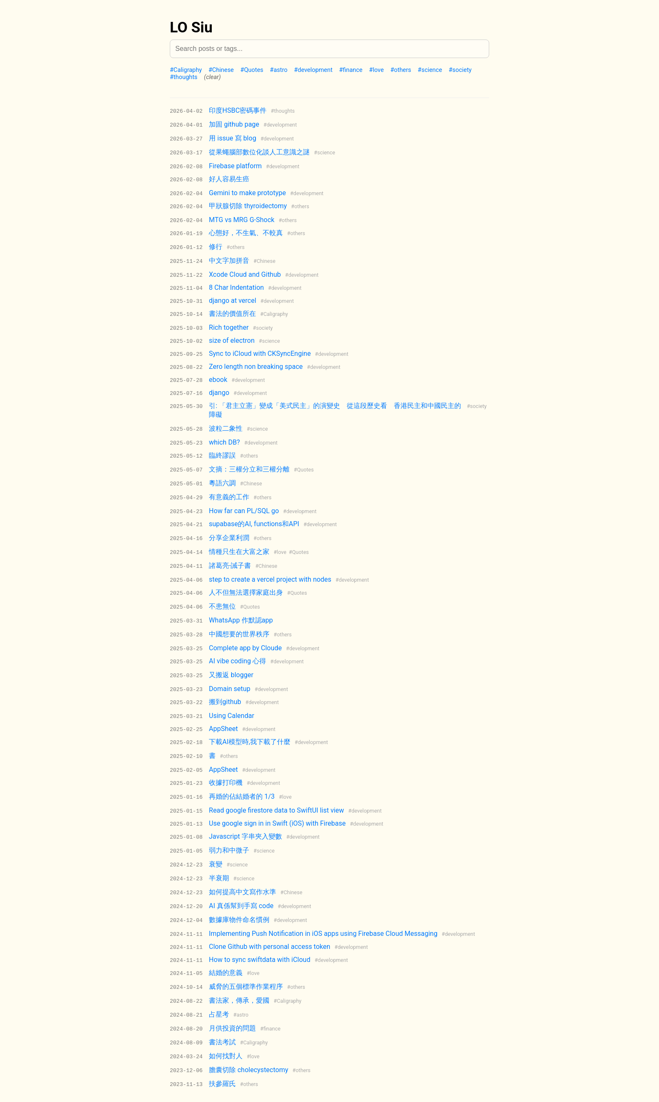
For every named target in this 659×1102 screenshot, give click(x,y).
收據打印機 (226, 783)
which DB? (224, 442)
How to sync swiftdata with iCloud (259, 960)
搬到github (225, 702)
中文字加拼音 (229, 261)
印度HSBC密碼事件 (237, 110)
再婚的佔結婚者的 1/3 (242, 796)
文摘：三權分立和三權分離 (249, 469)
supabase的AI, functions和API (254, 524)
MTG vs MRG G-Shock (241, 220)
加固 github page (234, 124)
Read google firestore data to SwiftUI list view (276, 810)
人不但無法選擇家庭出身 (246, 592)
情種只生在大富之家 (239, 552)
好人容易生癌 (229, 179)
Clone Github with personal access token (269, 947)
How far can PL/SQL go (244, 511)
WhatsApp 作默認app (241, 620)
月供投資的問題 (232, 1028)
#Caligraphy (186, 70)
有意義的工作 (229, 497)
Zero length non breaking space (256, 367)
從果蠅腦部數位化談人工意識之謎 (259, 152)
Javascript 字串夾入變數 (245, 836)
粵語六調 (222, 483)
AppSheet (223, 729)
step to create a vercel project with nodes (270, 579)
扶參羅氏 (222, 1084)
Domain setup (229, 689)
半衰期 (219, 878)
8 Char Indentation (236, 287)
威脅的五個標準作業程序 (246, 987)
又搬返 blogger (231, 675)
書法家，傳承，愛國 (239, 1000)
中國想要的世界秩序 (239, 634)
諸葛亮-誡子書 (230, 566)
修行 (215, 247)
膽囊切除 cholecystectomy (248, 1070)
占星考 (219, 1014)
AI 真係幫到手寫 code (241, 906)
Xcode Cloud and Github (245, 274)
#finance (351, 70)
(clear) (212, 77)
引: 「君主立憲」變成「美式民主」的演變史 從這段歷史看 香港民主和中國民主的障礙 (335, 410)
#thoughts (184, 77)
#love (376, 70)
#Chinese (221, 70)
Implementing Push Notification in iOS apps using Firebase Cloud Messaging (323, 934)
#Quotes (252, 70)
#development (313, 70)
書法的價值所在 (232, 314)
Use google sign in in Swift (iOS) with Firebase (277, 823)
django (219, 393)
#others (400, 70)
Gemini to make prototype (247, 193)
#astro (278, 70)
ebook (218, 380)
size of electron (232, 340)
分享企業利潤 (229, 538)
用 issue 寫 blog (232, 138)
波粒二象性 (226, 428)
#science (430, 70)
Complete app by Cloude (245, 648)
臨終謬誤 (222, 455)
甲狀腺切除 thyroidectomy (248, 206)
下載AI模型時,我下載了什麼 (249, 742)
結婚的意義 (226, 973)
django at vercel (232, 301)
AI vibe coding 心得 (237, 661)
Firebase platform (235, 166)
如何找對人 (226, 1056)
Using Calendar (231, 716)
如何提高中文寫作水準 (242, 892)
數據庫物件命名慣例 (239, 920)
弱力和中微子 (229, 850)
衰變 (215, 864)
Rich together (229, 327)
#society (460, 70)
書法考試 (222, 1042)
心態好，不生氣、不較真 (246, 233)
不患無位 (222, 606)
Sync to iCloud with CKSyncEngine (260, 354)
